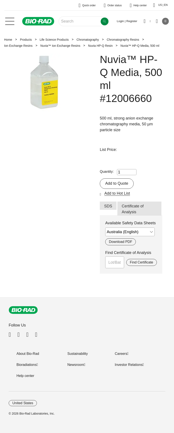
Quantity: (107, 171)
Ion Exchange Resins (18, 45)
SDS (108, 206)
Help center (25, 376)
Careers (121, 353)
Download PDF (120, 242)
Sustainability (77, 353)
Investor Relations (129, 365)
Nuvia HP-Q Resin (100, 45)
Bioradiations (26, 365)
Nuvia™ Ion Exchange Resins (60, 45)
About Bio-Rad (27, 353)
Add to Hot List (117, 193)
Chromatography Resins (123, 39)
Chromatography (88, 39)
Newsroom (75, 365)
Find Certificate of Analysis (128, 252)
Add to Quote (116, 183)
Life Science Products (54, 39)
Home (8, 39)
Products (26, 39)
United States (22, 403)
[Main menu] (9, 20)
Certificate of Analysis (133, 209)
